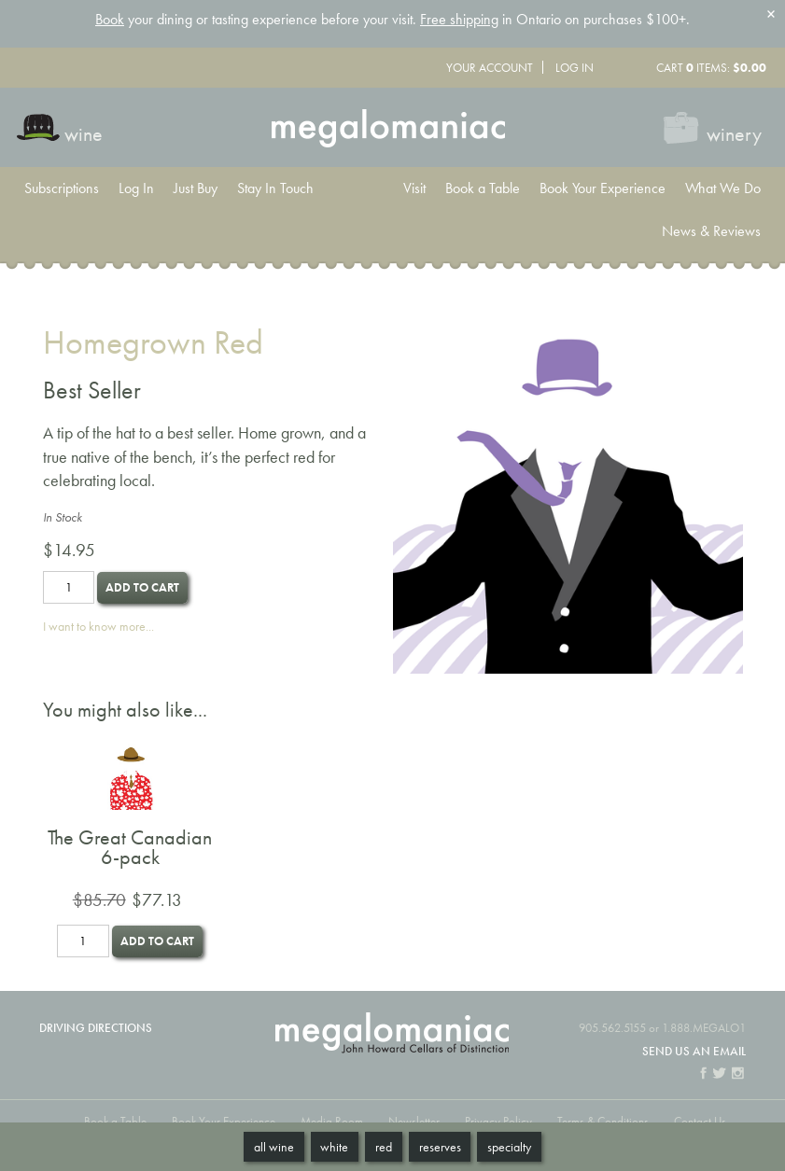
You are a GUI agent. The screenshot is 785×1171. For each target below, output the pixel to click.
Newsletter (414, 1121)
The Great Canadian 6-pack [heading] (130, 848)
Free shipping (459, 19)
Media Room (332, 1121)
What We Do (723, 188)
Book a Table (482, 188)
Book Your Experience (603, 188)
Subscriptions (61, 188)
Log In (574, 68)
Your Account (489, 68)
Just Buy (195, 188)
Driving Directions (95, 1028)
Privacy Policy (498, 1121)
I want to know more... (98, 626)
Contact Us (700, 1121)
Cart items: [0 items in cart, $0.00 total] (711, 68)
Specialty (509, 1146)
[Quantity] (68, 587)
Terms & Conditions (603, 1121)
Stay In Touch (275, 188)
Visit (414, 188)
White (334, 1146)
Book (109, 19)
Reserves (440, 1146)
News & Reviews (711, 231)
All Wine (274, 1146)
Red (383, 1146)
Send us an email (694, 1051)
